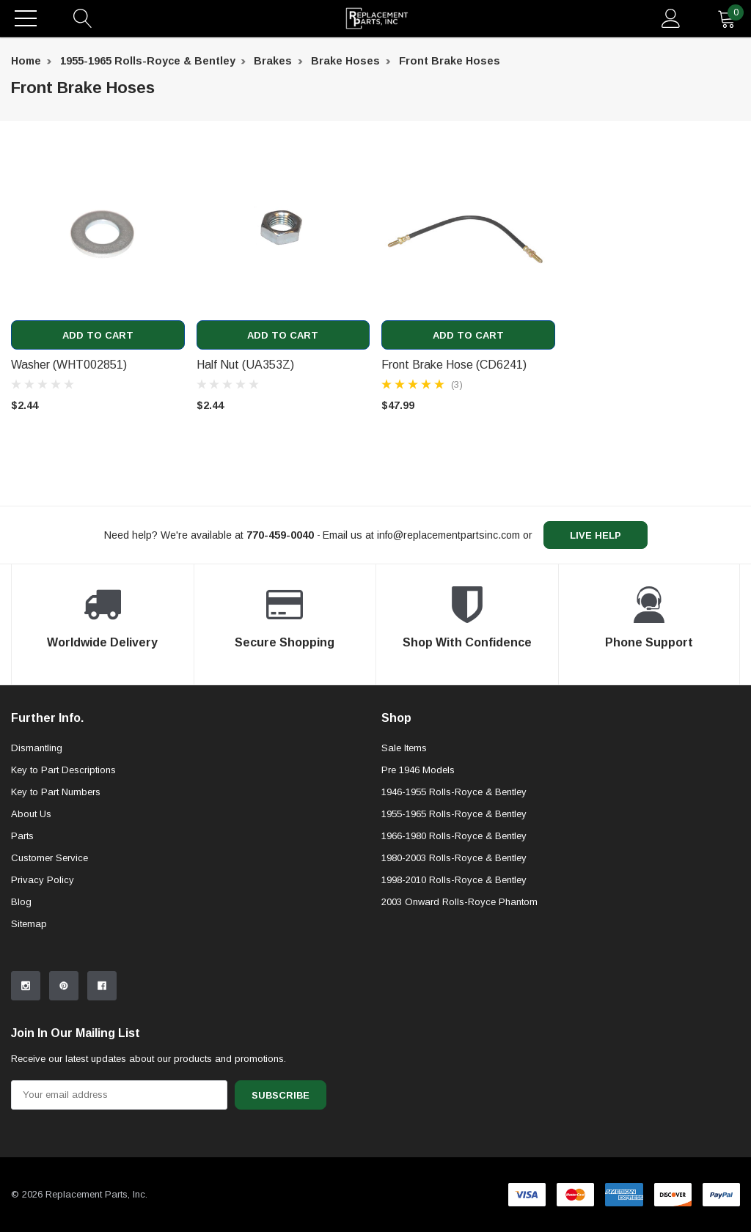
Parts (22, 835)
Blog (21, 901)
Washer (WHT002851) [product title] (69, 364)
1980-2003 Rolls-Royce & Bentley (454, 857)
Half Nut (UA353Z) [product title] (245, 364)
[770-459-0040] (280, 535)
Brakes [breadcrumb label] (273, 61)
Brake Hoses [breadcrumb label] (345, 61)
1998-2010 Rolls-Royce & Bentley (454, 879)
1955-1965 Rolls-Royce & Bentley (454, 813)
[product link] (98, 233)
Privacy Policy (42, 879)
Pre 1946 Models (418, 769)
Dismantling (36, 747)
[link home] (377, 18)
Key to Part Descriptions (63, 769)
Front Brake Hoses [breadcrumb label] (449, 61)
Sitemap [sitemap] (29, 923)
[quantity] (726, 18)
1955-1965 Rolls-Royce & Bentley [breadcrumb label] (147, 61)
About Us (31, 813)
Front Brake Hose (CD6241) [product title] (454, 364)
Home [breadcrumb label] (26, 61)
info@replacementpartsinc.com (448, 535)
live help (595, 535)
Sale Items (404, 747)
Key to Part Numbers (55, 791)
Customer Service (49, 857)
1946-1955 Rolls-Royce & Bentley (454, 791)
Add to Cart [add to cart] (97, 335)
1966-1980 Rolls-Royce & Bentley (454, 835)
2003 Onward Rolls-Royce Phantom (459, 901)
